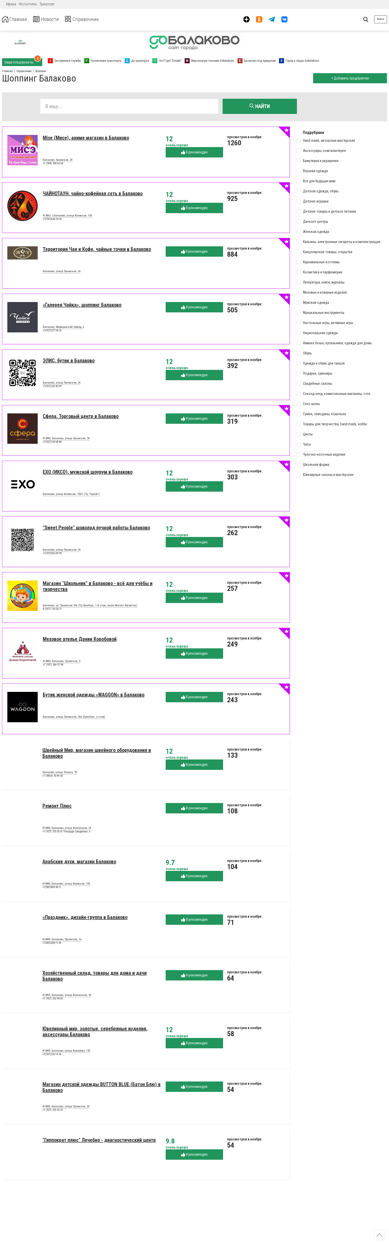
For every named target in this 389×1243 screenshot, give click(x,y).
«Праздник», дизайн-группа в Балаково (84, 918)
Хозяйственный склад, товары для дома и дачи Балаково (94, 977)
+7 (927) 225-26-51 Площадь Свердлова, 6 (66, 832)
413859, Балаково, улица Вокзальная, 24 (66, 996)
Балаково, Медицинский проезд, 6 (63, 328)
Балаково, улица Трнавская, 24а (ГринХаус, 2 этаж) (74, 717)
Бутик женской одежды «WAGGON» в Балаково (93, 696)
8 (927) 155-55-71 (52, 610)
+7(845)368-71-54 (51, 944)
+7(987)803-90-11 (51, 888)
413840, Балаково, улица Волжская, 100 (66, 884)
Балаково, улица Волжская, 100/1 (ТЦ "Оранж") (71, 495)
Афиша (11, 4)
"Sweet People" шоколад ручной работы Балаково (96, 529)
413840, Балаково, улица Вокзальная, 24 (66, 829)
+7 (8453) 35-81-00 (52, 776)
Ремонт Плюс (57, 807)
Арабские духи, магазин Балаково (79, 862)
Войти (380, 19)
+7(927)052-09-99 (52, 554)
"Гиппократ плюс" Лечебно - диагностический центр (99, 1141)
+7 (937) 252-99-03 (52, 999)
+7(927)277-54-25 (52, 331)
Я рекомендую (194, 153)
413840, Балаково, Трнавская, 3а (61, 940)
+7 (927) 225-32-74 (52, 1111)
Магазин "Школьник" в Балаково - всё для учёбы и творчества (98, 587)
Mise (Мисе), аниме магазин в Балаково (86, 139)
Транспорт (46, 4)
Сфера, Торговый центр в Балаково (81, 417)
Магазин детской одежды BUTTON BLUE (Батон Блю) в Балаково (101, 1088)
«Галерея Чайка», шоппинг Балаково (82, 306)
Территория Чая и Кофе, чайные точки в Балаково (97, 250)
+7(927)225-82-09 (52, 387)
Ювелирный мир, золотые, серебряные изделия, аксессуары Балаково (94, 1032)
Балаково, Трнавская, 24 (57, 161)
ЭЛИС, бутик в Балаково (69, 361)
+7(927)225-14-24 (51, 1055)
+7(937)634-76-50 (52, 220)
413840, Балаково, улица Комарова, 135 (66, 1051)
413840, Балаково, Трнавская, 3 (61, 662)
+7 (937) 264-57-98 (53, 665)
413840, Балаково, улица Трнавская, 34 (66, 439)
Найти (259, 106)
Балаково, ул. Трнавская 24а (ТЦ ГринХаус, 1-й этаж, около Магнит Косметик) (90, 606)
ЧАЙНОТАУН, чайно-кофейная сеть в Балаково (93, 194)
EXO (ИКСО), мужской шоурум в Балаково (88, 473)
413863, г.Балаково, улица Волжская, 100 (67, 216)
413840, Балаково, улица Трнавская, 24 (65, 1107)
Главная (16, 19)
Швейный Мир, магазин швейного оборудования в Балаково (96, 754)
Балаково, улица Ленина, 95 (59, 773)
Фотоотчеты (28, 4)
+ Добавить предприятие (349, 78)
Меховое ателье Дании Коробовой (80, 640)
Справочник (89, 19)
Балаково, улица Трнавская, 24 (61, 272)
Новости (50, 19)
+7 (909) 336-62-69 (53, 164)
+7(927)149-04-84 (52, 443)
